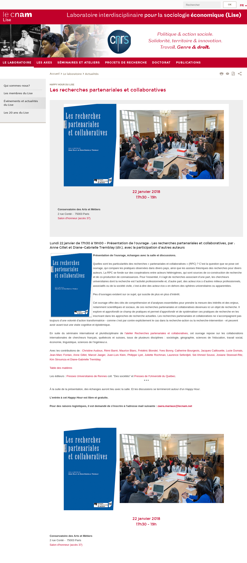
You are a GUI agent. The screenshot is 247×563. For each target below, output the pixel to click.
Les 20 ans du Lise (16, 112)
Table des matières (61, 367)
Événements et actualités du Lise (21, 103)
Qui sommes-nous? (17, 85)
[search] (201, 4)
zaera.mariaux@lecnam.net (174, 406)
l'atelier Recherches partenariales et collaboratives (156, 333)
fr (242, 5)
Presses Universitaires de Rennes (86, 376)
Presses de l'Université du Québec (154, 376)
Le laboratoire (72, 74)
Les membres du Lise (18, 93)
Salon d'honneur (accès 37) (74, 218)
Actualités (92, 74)
